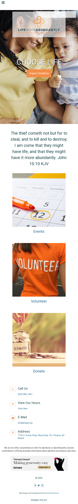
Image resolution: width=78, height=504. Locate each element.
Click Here (22, 408)
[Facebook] (35, 485)
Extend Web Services (51, 493)
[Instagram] (42, 485)
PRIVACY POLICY (39, 500)
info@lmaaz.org (25, 423)
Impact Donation (39, 73)
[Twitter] (38, 485)
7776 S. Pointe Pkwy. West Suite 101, (35, 435)
